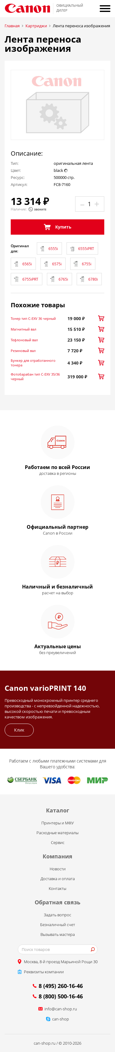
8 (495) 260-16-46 (61, 986)
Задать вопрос (57, 915)
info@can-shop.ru (60, 1009)
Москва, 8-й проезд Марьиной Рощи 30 (61, 961)
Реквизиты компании (44, 971)
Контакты (57, 888)
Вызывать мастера (57, 934)
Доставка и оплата (57, 878)
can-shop (60, 1019)
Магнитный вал (23, 329)
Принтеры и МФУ (57, 823)
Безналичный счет (57, 924)
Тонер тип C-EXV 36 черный (33, 318)
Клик (19, 730)
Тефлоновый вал (24, 340)
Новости (58, 869)
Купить (57, 227)
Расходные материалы (57, 832)
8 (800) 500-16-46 (61, 996)
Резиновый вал (23, 350)
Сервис (57, 842)
